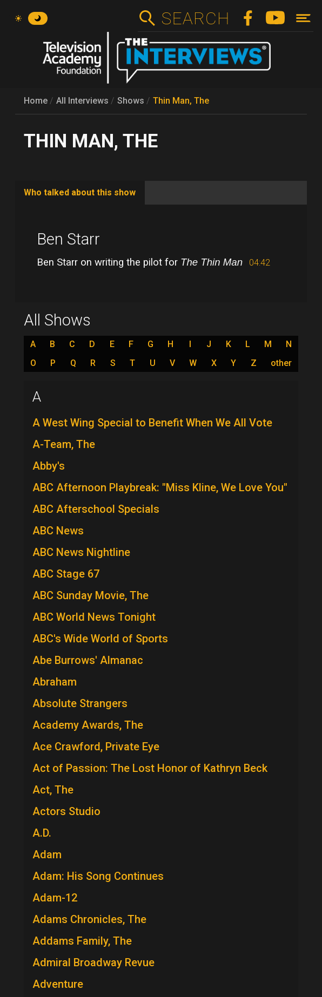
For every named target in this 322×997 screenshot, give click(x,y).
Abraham (54, 681)
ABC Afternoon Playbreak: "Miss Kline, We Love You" (159, 487)
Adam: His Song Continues (98, 876)
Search (195, 18)
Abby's (48, 465)
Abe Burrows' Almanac (87, 660)
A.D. (41, 832)
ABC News (58, 530)
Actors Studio (66, 811)
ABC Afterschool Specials (95, 509)
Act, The (52, 789)
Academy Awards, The (87, 724)
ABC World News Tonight (94, 617)
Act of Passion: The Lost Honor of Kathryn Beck (149, 768)
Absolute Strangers (80, 703)
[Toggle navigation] (303, 18)
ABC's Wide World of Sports (100, 638)
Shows (130, 101)
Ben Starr (68, 239)
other (281, 363)
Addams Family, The (82, 940)
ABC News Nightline (81, 552)
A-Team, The (63, 444)
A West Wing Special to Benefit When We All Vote (152, 422)
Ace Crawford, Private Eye (95, 746)
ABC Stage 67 (65, 573)
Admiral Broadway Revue (93, 962)
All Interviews (82, 101)
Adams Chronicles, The (89, 919)
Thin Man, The (181, 101)
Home (36, 101)
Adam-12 (54, 897)
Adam (47, 854)
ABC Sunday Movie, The (90, 595)
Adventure (57, 984)
